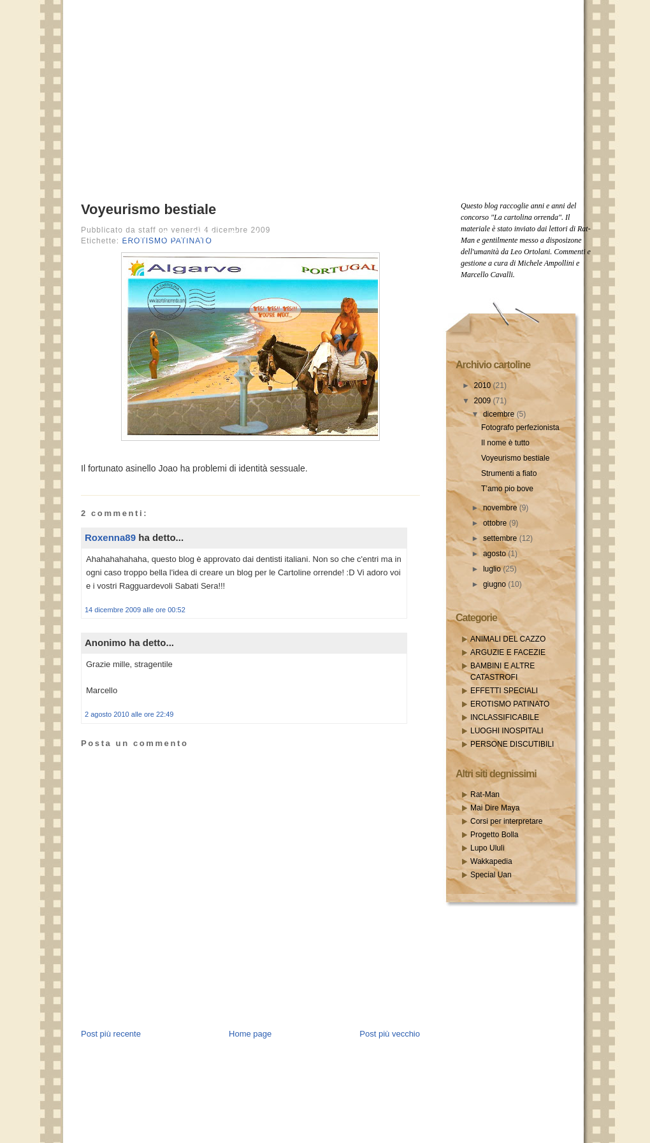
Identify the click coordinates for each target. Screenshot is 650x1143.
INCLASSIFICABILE (504, 717)
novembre (501, 507)
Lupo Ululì (487, 848)
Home (131, 234)
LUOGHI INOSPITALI (506, 730)
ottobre (496, 523)
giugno (495, 584)
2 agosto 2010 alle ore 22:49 (129, 714)
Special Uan (491, 874)
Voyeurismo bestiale (148, 209)
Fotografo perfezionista (520, 427)
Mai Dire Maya (494, 807)
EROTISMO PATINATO (509, 704)
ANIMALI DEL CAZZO (507, 639)
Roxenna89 (110, 537)
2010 (483, 385)
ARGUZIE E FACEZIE (507, 652)
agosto (495, 553)
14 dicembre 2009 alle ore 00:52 (135, 610)
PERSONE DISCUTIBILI (512, 744)
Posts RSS (188, 234)
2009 (483, 400)
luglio (493, 568)
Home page (250, 1034)
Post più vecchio (389, 1034)
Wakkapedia (491, 861)
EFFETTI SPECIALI (504, 690)
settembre (501, 538)
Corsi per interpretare (506, 821)
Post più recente (111, 1034)
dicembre (500, 414)
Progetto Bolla (494, 834)
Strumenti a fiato (509, 473)
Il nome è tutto (505, 442)
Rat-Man (485, 794)
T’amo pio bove (507, 488)
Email (244, 234)
